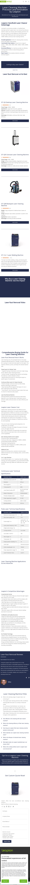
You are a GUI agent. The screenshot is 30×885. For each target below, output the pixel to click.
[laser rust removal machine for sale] (15, 239)
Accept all (23, 881)
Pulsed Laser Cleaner (15, 835)
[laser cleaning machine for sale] (15, 85)
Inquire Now (15, 70)
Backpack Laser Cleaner (15, 836)
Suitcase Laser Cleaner (15, 837)
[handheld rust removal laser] (15, 187)
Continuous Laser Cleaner (15, 833)
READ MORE (15, 120)
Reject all (5, 881)
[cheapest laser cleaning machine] (15, 138)
